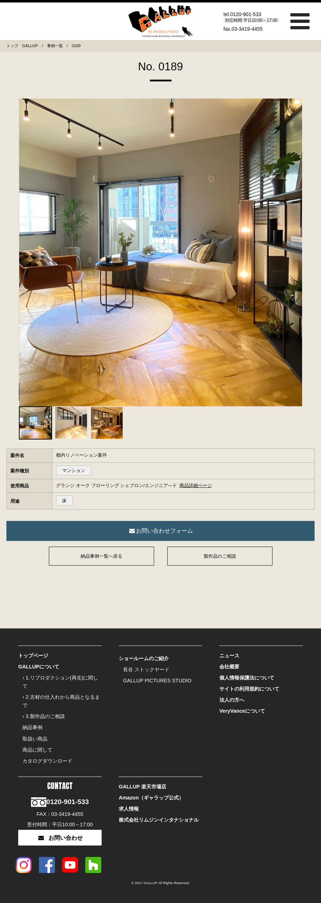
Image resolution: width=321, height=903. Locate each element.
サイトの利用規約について (249, 689)
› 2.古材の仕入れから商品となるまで (61, 701)
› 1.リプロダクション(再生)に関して (60, 682)
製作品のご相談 (220, 556)
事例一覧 (55, 46)
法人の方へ (231, 700)
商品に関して (37, 750)
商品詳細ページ (195, 485)
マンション (73, 470)
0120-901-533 (245, 14)
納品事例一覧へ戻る (101, 556)
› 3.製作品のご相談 (43, 716)
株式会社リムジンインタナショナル (159, 820)
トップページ (33, 655)
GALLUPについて (38, 666)
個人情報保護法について (246, 678)
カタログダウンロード (47, 761)
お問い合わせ (59, 837)
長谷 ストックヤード (146, 669)
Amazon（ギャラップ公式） (151, 798)
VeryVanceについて (242, 711)
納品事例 (32, 727)
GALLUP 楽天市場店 (142, 786)
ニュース (229, 655)
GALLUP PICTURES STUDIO (157, 680)
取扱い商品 (34, 739)
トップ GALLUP (22, 46)
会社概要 (229, 666)
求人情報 (129, 809)
